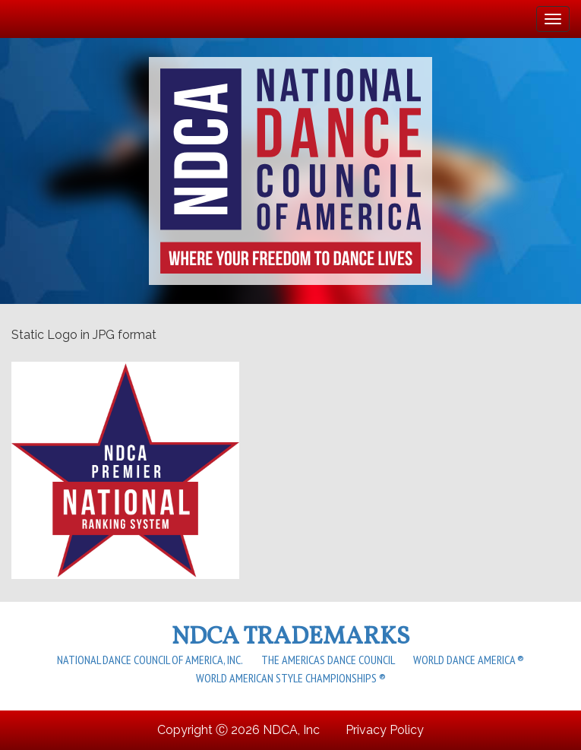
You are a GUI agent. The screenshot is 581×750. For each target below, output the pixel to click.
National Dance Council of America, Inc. (150, 659)
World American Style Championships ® (291, 677)
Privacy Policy (385, 730)
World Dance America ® (468, 659)
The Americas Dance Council (328, 659)
